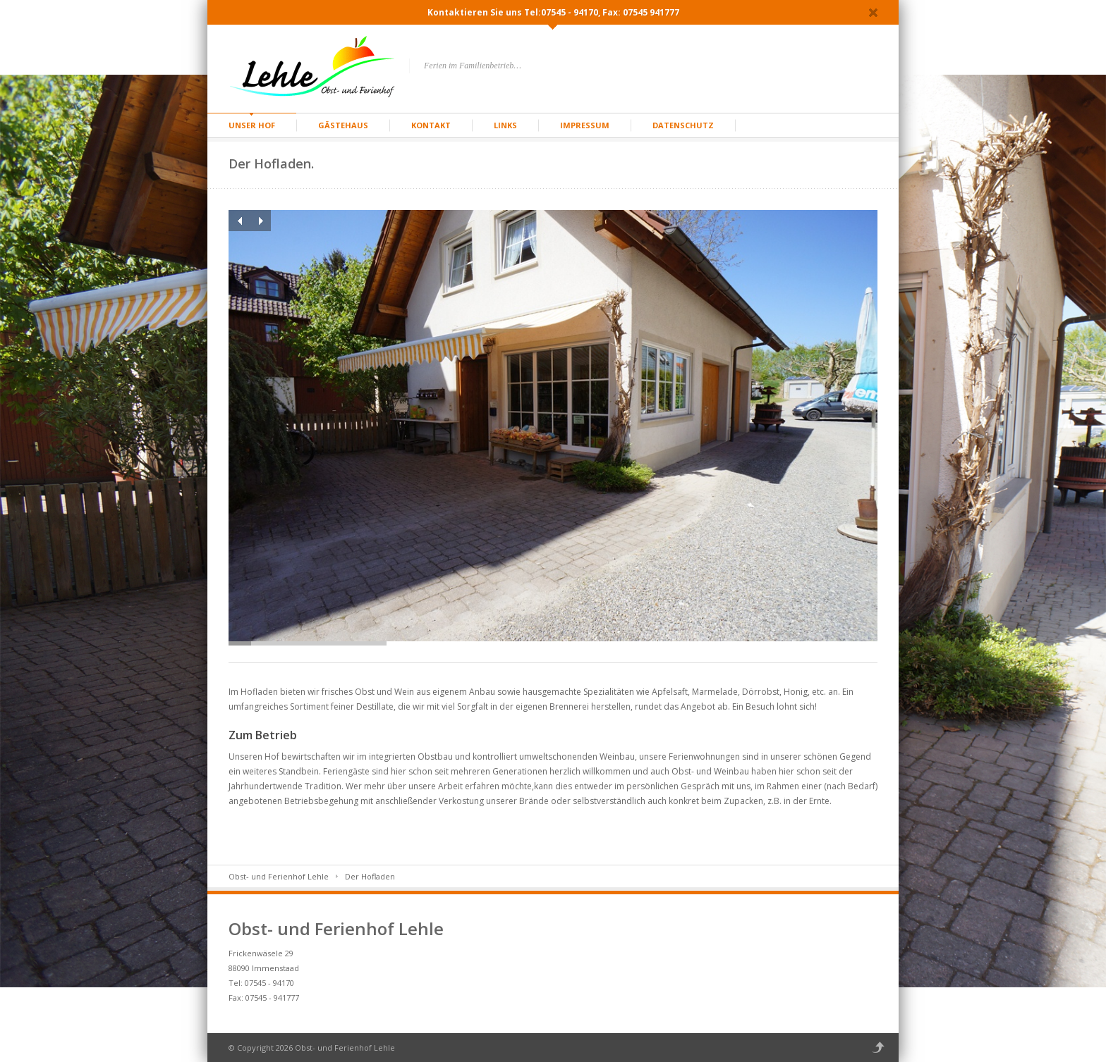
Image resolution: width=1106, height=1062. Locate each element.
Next (260, 220)
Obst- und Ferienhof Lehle (279, 876)
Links (505, 125)
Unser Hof (252, 125)
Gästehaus (343, 125)
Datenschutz (683, 125)
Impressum (584, 125)
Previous (239, 220)
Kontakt (431, 125)
